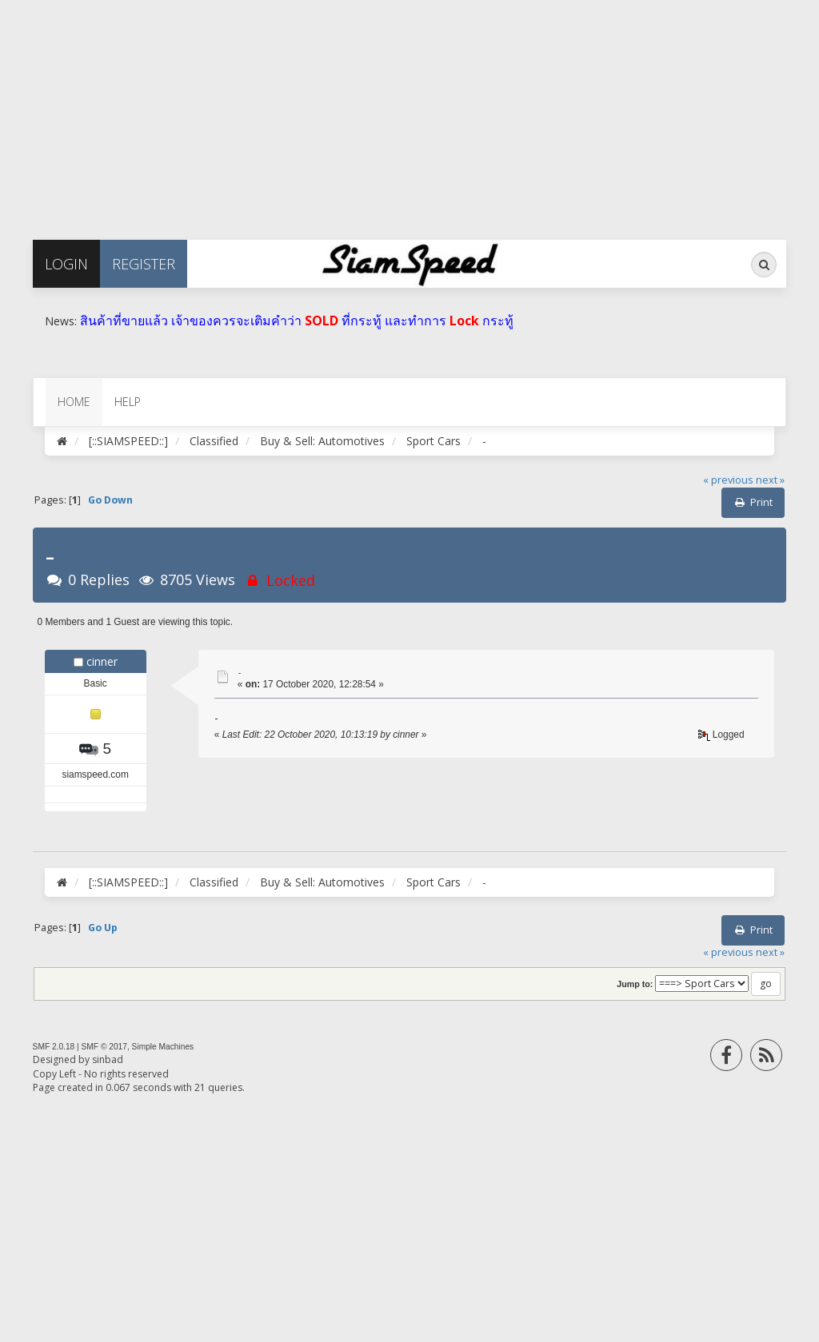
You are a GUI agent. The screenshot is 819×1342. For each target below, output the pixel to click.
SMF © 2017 (104, 1046)
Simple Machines (163, 1046)
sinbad (107, 1059)
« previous (728, 480)
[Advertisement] (409, 112)
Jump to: (635, 984)
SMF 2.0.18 (54, 1046)
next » (770, 480)
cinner (102, 661)
